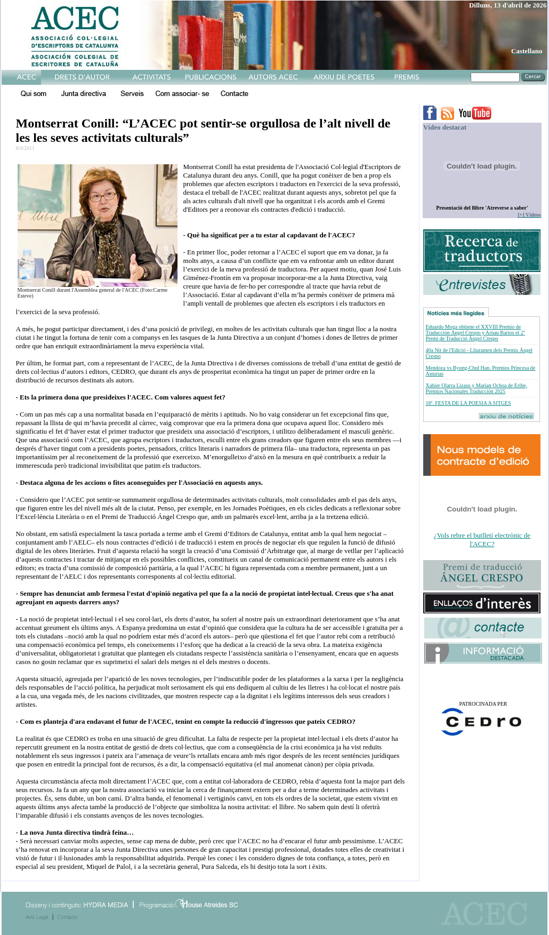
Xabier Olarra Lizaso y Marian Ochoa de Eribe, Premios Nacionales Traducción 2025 (476, 388)
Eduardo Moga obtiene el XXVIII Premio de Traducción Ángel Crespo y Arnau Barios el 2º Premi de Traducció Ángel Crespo (474, 332)
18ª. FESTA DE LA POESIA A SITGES (468, 403)
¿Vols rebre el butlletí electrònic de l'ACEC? (482, 539)
